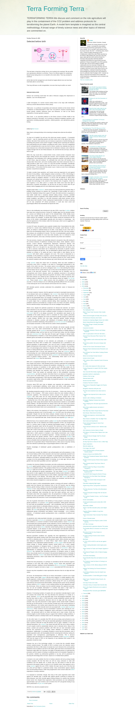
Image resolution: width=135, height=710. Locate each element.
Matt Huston (35, 129)
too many (58, 407)
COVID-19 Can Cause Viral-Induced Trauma (94, 346)
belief (35, 509)
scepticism (41, 189)
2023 (83, 286)
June (84, 299)
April (84, 303)
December (86, 288)
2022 (83, 596)
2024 (83, 284)
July (84, 297)
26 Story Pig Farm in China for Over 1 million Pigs (95, 441)
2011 (83, 620)
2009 (83, 624)
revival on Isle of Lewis (88, 358)
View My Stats (83, 266)
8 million (67, 210)
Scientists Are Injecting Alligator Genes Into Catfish (95, 320)
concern (52, 567)
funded (55, 421)
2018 (83, 605)
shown (58, 268)
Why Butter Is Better (88, 505)
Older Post (71, 703)
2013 (83, 616)
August (85, 294)
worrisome (41, 520)
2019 (83, 603)
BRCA (39, 584)
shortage (66, 377)
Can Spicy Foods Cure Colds (90, 582)
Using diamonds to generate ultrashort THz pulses (95, 526)
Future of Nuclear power (89, 518)
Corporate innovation (88, 328)
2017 (83, 607)
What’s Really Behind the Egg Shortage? (93, 322)
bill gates (85, 364)
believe (43, 527)
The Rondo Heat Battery (89, 555)
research (55, 294)
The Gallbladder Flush (88, 310)
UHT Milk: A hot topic (88, 524)
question (33, 262)
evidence (69, 436)
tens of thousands (61, 565)
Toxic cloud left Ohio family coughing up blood (94, 371)
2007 (83, 629)
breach (37, 358)
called (46, 502)
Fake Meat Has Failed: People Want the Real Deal (95, 410)
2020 (83, 600)
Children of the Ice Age (88, 376)
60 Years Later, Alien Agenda (90, 439)
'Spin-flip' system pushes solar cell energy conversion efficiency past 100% (97, 137)
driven (38, 596)
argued (65, 476)
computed (29, 254)
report (54, 412)
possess (29, 469)
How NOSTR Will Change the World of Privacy (94, 474)
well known (30, 313)
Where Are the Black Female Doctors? (92, 356)
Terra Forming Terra (55, 8)
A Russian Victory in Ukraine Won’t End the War (95, 585)
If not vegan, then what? (89, 448)
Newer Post (30, 703)
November (86, 290)
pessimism (65, 547)
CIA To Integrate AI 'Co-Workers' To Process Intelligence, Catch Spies (93, 120)
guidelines (55, 355)
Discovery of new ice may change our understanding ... (92, 532)
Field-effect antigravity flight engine (91, 483)
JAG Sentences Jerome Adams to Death (93, 430)
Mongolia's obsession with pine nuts (92, 388)
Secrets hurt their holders (89, 380)
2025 (83, 282)
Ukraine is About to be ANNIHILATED (92, 454)
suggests (29, 396)
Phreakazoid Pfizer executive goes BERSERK (94, 590)
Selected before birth (88, 378)
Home (50, 703)
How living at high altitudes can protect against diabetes (97, 156)
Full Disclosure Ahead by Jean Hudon (92, 318)
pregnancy (69, 487)
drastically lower (36, 334)
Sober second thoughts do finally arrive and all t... (95, 315)
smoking (42, 330)
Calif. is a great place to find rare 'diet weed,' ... (94, 333)
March (85, 305)
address (41, 280)
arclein (91, 40)
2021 (83, 598)
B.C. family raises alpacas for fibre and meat (94, 366)
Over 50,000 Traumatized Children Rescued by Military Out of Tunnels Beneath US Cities (98, 88)
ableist (73, 669)
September (86, 292)
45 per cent (41, 683)
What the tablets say (88, 446)
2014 (83, 613)
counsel (30, 466)
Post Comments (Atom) (39, 706)
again (66, 417)
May (84, 301)
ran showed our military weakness (97, 146)
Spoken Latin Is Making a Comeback (92, 398)
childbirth (29, 488)
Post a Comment (33, 700)
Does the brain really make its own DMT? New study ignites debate (97, 109)
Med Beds (85, 539)
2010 (83, 622)
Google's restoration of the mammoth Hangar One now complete (98, 177)
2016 (83, 609)
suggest (61, 542)
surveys (56, 542)
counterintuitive (31, 374)
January (85, 593)
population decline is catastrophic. (91, 374)
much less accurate (60, 321)
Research (29, 551)
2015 (83, 611)
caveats (67, 365)
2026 (83, 279)
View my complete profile (86, 80)
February (85, 308)
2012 (83, 618)
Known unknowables (88, 499)
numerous (67, 351)
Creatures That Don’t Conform (90, 383)
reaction (33, 666)
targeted (56, 563)
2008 (83, 627)
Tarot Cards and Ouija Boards (90, 421)
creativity (63, 607)
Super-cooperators (87, 444)
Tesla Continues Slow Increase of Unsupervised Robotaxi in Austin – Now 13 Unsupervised (97, 167)
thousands (66, 636)
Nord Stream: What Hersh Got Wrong (92, 413)
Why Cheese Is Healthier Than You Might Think (95, 418)
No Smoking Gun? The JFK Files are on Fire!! (93, 128)
